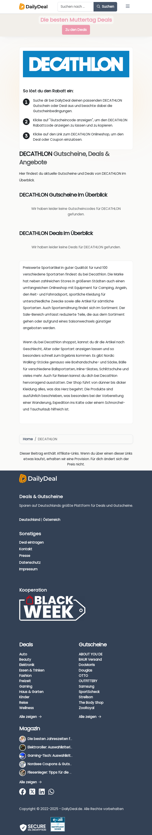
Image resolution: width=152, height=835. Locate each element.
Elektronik (26, 664)
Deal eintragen (31, 542)
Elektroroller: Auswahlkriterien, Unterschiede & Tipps (69, 747)
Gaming (25, 686)
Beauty (25, 659)
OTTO (83, 675)
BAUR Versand (90, 659)
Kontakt (25, 549)
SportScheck (89, 691)
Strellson (86, 697)
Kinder (24, 697)
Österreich (51, 519)
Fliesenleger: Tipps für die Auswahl (55, 772)
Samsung (86, 686)
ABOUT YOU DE (90, 654)
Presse (24, 555)
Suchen (105, 6)
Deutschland (29, 519)
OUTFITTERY (88, 681)
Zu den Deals (76, 29)
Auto (23, 654)
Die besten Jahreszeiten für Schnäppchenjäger (66, 738)
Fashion (25, 675)
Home (28, 439)
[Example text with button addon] (76, 7)
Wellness (26, 708)
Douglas (85, 670)
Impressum (28, 569)
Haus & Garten (31, 691)
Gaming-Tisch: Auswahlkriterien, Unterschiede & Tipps (72, 755)
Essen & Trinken (31, 670)
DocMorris (87, 664)
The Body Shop (91, 702)
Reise (23, 702)
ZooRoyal (86, 708)
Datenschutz (30, 562)
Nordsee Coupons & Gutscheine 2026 (59, 764)
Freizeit (25, 681)
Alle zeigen (30, 716)
